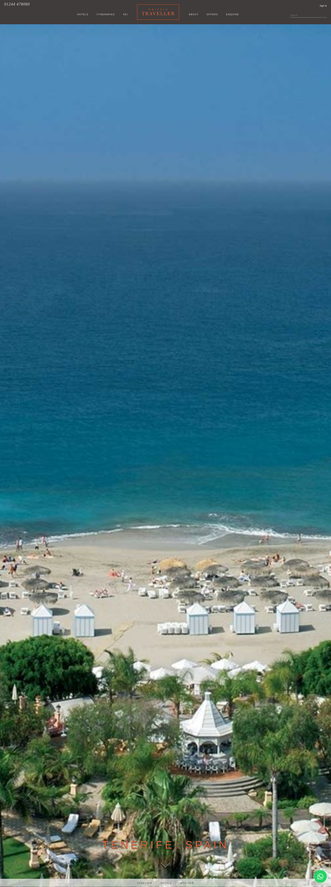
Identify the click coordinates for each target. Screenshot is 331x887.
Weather (187, 883)
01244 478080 (17, 4)
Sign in (323, 5)
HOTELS (82, 14)
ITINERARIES (105, 14)
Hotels (166, 883)
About (193, 14)
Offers (212, 14)
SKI (125, 14)
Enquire (232, 14)
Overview (144, 883)
